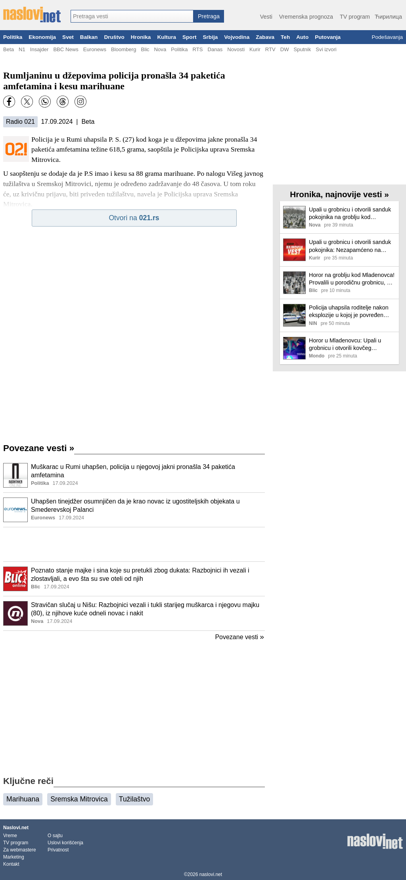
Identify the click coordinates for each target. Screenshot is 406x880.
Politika (12, 37)
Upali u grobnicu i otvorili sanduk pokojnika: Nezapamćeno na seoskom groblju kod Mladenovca (351, 246)
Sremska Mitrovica (79, 799)
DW (284, 49)
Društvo (114, 37)
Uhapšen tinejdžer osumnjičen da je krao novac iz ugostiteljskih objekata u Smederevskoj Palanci (135, 505)
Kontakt (11, 864)
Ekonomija (42, 37)
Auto (302, 37)
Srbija (210, 37)
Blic (145, 49)
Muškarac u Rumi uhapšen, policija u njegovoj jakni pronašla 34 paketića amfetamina (133, 470)
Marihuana (22, 799)
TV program (355, 16)
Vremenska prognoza (306, 16)
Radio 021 (20, 121)
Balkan (89, 37)
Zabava (265, 37)
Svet (68, 37)
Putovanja (328, 37)
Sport (189, 37)
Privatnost (58, 850)
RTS (197, 49)
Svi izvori (326, 49)
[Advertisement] (134, 544)
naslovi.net (210, 874)
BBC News (65, 49)
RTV (270, 49)
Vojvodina (236, 37)
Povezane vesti (38, 448)
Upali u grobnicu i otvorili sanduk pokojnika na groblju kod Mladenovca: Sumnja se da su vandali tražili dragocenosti (350, 213)
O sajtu (55, 835)
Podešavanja (387, 37)
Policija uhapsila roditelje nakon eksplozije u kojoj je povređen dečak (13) (349, 311)
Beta (8, 49)
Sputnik (302, 49)
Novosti (236, 49)
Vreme (10, 835)
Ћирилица (388, 16)
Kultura (166, 37)
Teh (285, 37)
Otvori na (134, 218)
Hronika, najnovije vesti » (339, 194)
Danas (214, 49)
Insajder (39, 49)
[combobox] (132, 16)
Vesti (266, 16)
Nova (160, 49)
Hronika (141, 37)
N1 (22, 49)
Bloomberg (123, 49)
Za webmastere (19, 850)
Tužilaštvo (134, 799)
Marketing (13, 857)
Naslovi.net (16, 827)
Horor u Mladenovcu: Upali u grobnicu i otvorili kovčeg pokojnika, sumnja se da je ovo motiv (348, 344)
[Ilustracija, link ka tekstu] (15, 476)
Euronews (94, 49)
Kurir (254, 49)
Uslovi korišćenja (65, 842)
